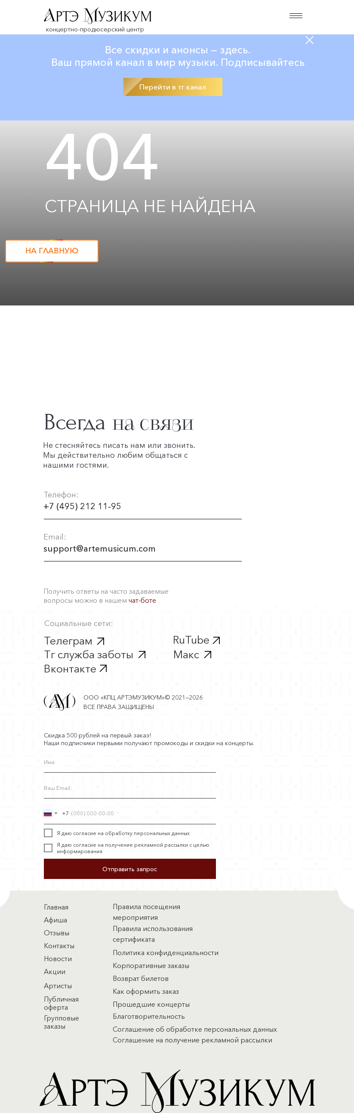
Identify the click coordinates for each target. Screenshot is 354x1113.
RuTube (191, 639)
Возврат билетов (141, 978)
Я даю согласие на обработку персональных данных (123, 833)
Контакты (59, 945)
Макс (186, 654)
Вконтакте (70, 668)
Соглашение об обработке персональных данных (195, 1029)
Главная (56, 907)
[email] (130, 788)
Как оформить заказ (146, 991)
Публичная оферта (61, 1003)
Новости (58, 958)
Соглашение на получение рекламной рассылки (192, 1040)
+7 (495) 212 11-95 (82, 506)
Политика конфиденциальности (166, 952)
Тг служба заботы (88, 654)
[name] (130, 762)
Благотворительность (149, 1016)
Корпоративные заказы (151, 965)
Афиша (55, 920)
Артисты (58, 985)
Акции (54, 971)
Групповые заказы (61, 1022)
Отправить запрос (129, 869)
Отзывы (56, 932)
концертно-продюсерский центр (95, 29)
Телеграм (68, 640)
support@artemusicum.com (99, 548)
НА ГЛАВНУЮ (51, 251)
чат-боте (142, 600)
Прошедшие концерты (151, 1004)
